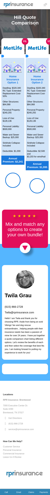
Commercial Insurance (13, 453)
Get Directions (15, 418)
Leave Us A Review (12, 457)
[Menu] (45, 4)
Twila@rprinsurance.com (19, 312)
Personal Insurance (12, 450)
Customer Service (11, 447)
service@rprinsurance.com (21, 429)
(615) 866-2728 (14, 306)
